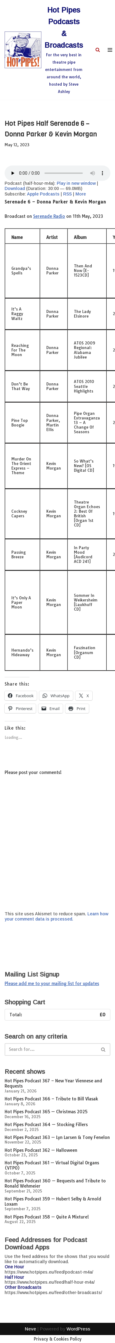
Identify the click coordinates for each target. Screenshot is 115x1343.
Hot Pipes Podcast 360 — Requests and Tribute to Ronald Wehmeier (55, 1183)
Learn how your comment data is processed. (56, 916)
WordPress (78, 1336)
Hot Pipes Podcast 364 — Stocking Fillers (46, 1124)
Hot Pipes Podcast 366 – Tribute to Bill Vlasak (51, 1099)
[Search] (97, 49)
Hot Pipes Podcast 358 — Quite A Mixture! (47, 1217)
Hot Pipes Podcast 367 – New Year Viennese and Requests (53, 1083)
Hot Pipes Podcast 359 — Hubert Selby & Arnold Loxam (53, 1201)
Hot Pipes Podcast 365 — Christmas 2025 (46, 1111)
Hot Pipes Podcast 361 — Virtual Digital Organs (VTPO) (52, 1165)
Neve (30, 1336)
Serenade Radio (49, 216)
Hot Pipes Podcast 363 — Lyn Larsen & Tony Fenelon (57, 1137)
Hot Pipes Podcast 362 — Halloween (41, 1150)
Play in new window (76, 183)
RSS (67, 194)
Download (15, 188)
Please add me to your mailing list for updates (52, 983)
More (80, 194)
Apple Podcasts (43, 194)
